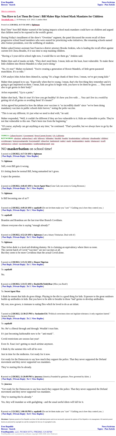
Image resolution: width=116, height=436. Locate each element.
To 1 (29, 188)
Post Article (110, 5)
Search (12, 5)
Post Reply (7, 156)
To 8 (29, 414)
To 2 (29, 318)
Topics (100, 5)
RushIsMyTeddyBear (43, 284)
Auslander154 (41, 314)
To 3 (29, 237)
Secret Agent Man (42, 186)
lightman (38, 154)
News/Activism (108, 2)
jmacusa (38, 377)
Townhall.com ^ (8, 19)
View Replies (32, 156)
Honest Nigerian (41, 262)
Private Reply (19, 156)
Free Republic (7, 2)
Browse (4, 5)
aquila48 (38, 208)
